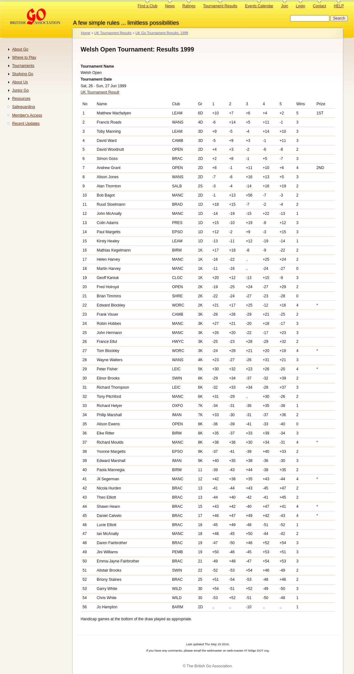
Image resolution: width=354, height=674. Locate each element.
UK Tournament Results (112, 33)
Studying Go (22, 74)
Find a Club (147, 6)
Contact (319, 6)
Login (300, 6)
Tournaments (23, 66)
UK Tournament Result (100, 92)
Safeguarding (23, 107)
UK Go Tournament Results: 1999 (161, 33)
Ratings (188, 6)
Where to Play (24, 57)
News (169, 6)
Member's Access (27, 115)
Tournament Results (220, 6)
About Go (20, 49)
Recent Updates (26, 123)
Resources (21, 98)
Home (85, 33)
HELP (339, 6)
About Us (20, 82)
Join (284, 6)
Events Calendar (259, 6)
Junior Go (20, 90)
